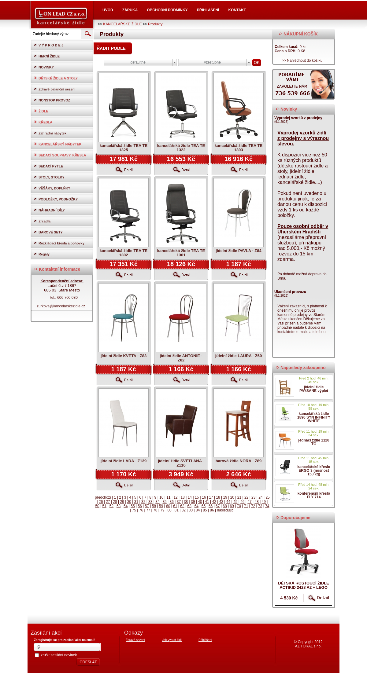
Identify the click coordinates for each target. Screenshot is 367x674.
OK (257, 62)
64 (196, 506)
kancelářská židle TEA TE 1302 (123, 252)
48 (256, 502)
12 (175, 497)
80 (169, 510)
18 (218, 497)
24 (260, 497)
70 (239, 506)
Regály (42, 254)
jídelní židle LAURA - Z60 (238, 355)
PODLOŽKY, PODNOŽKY (56, 199)
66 (211, 506)
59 (161, 506)
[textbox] (55, 34)
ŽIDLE (41, 111)
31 (136, 502)
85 (205, 510)
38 (186, 502)
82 (184, 510)
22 (246, 497)
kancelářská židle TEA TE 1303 (238, 147)
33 (150, 502)
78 (155, 510)
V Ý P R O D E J (48, 45)
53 (118, 506)
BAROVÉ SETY (48, 232)
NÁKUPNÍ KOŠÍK (298, 33)
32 (143, 502)
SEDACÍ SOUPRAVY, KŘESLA (60, 155)
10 (161, 497)
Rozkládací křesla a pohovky (59, 243)
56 (140, 506)
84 (198, 510)
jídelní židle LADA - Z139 (123, 461)
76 (141, 510)
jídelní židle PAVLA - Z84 (238, 250)
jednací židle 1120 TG (313, 442)
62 (182, 506)
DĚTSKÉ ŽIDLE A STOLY (56, 78)
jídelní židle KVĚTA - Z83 (123, 355)
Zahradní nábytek (50, 133)
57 (147, 506)
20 (232, 497)
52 (111, 506)
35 (164, 502)
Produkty (155, 24)
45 (235, 502)
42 (214, 502)
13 (183, 497)
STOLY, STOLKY (49, 177)
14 (190, 497)
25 (267, 497)
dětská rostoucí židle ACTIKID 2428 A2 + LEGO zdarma (303, 587)
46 (242, 502)
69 (232, 506)
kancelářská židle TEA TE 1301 (181, 252)
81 (177, 510)
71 (246, 506)
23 (253, 497)
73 (260, 506)
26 (101, 502)
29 (122, 502)
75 (134, 510)
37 (179, 502)
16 (204, 497)
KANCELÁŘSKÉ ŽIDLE (122, 24)
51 (104, 506)
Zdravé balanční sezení (54, 89)
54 (126, 506)
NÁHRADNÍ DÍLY (49, 210)
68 (225, 506)
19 (225, 497)
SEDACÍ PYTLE (48, 166)
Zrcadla (42, 221)
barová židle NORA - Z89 (239, 461)
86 (212, 510)
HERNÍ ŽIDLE (47, 56)
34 (157, 502)
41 (207, 502)
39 (193, 502)
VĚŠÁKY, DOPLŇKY (52, 188)
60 (168, 506)
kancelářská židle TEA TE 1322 (181, 147)
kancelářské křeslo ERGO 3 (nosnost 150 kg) (313, 470)
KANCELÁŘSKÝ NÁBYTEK (58, 144)
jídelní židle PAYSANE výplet (313, 389)
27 (108, 502)
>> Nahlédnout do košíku (302, 60)
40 (200, 502)
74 (267, 506)
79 (162, 510)
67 (218, 506)
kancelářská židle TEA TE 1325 (123, 147)
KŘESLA (43, 122)
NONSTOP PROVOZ (52, 100)
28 (115, 502)
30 (129, 502)
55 (133, 506)
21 (239, 497)
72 (253, 506)
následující (225, 510)
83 (191, 510)
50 (97, 506)
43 (221, 502)
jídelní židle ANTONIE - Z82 (181, 357)
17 (211, 497)
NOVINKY (44, 67)
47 (249, 502)
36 (172, 502)
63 (189, 506)
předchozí (103, 497)
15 (197, 497)
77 (148, 510)
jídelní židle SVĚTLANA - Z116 (181, 463)
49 (264, 502)
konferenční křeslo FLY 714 (314, 495)
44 (228, 502)
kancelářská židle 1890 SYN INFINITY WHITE (313, 417)
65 (204, 506)
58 (154, 506)
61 (175, 506)
